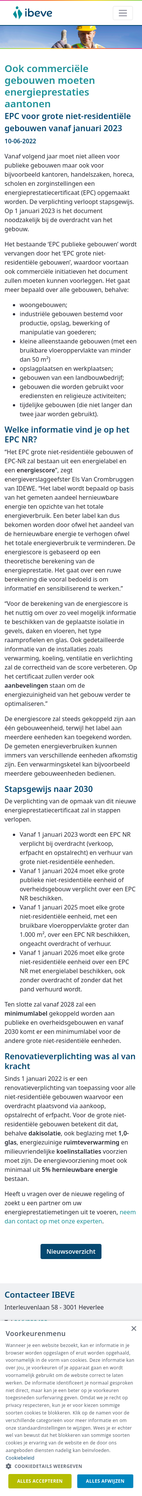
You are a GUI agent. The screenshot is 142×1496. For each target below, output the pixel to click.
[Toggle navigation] (123, 13)
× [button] (133, 1329)
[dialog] (71, 1408)
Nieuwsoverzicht (71, 1251)
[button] (71, 1466)
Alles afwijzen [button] (105, 1481)
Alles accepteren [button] (40, 1481)
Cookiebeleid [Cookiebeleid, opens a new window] (20, 1458)
